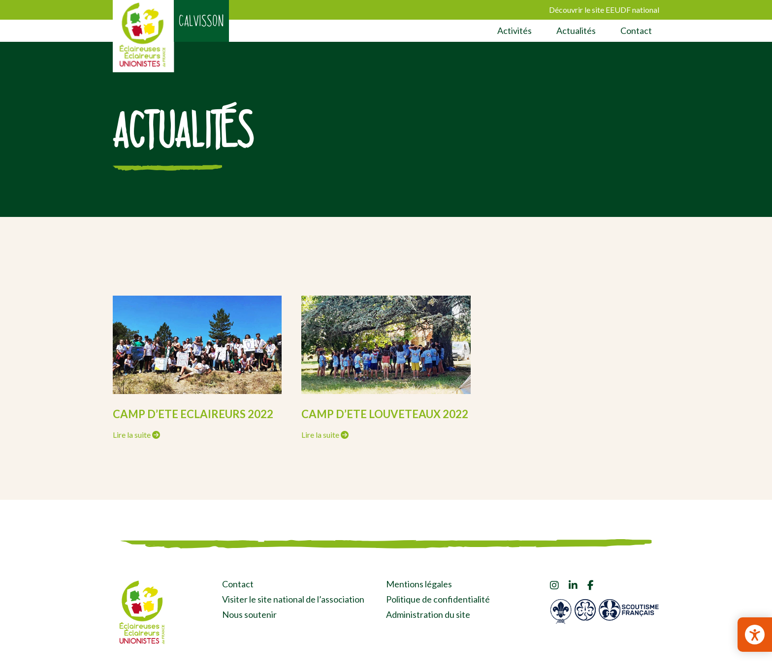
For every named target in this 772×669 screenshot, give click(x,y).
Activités (514, 30)
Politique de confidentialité (438, 599)
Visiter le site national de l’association (293, 599)
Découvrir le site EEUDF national (604, 9)
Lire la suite (136, 434)
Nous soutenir (249, 614)
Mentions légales (419, 583)
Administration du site (428, 614)
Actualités (576, 30)
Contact (636, 30)
